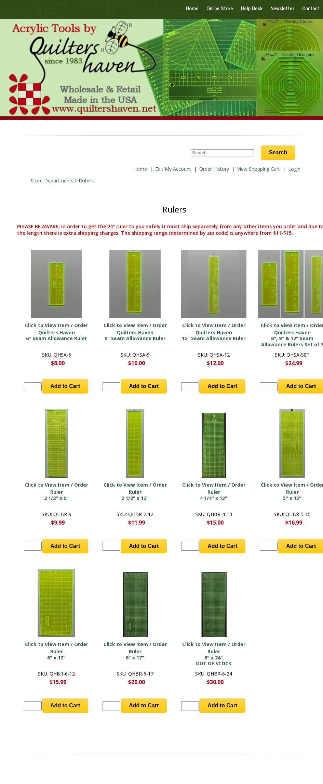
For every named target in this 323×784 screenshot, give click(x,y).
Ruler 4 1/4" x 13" (213, 495)
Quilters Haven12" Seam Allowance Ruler (213, 335)
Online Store (219, 8)
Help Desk (252, 8)
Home (192, 8)
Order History (214, 169)
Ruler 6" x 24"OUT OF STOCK (213, 657)
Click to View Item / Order (56, 325)
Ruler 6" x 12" (56, 654)
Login (294, 169)
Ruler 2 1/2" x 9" (56, 495)
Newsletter (282, 8)
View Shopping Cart (258, 169)
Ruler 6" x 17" (135, 654)
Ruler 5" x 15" (292, 495)
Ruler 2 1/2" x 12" (135, 495)
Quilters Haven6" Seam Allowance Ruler (56, 335)
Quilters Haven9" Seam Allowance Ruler (135, 335)
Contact (310, 8)
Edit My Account (173, 169)
